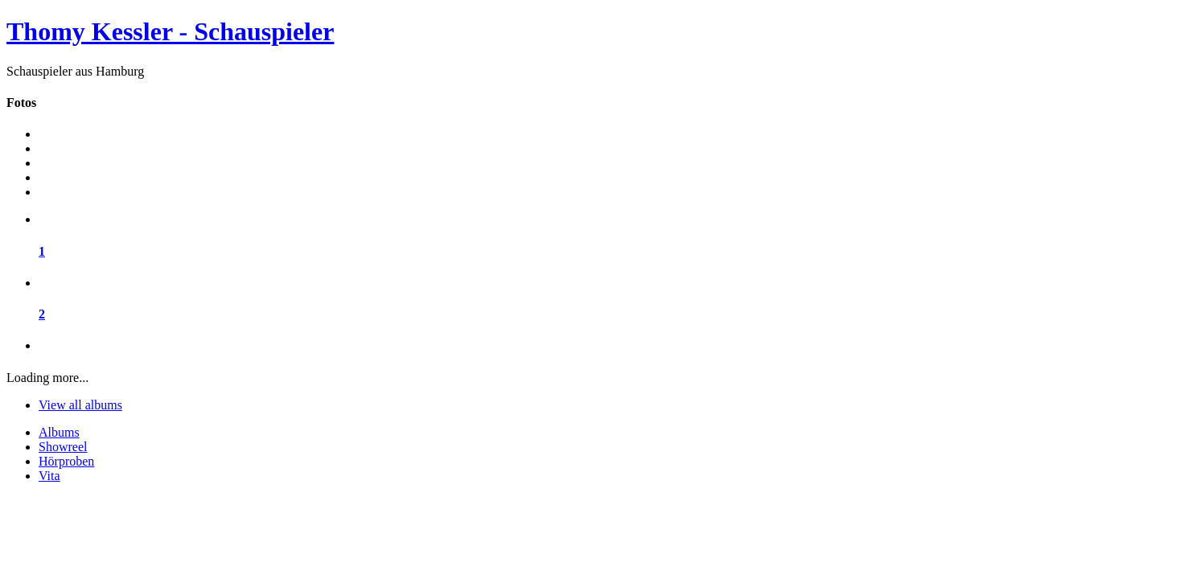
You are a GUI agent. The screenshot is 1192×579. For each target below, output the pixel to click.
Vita (49, 475)
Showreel (63, 447)
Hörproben (66, 461)
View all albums (80, 405)
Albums (59, 432)
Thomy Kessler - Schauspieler (170, 31)
